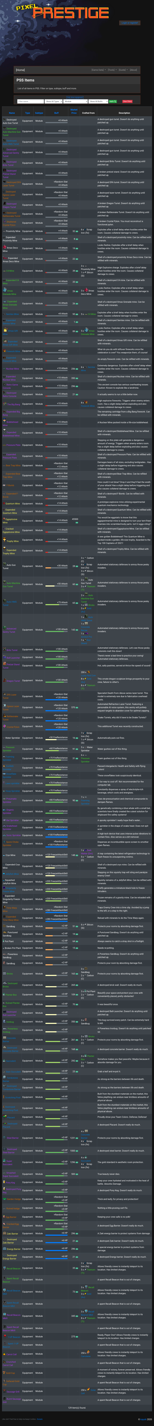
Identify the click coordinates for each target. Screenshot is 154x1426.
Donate (40, 1419)
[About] (133, 70)
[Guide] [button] (122, 70)
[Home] (20, 70)
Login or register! (130, 23)
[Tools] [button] (111, 70)
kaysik (144, 1419)
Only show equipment (75, 97)
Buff (56, 113)
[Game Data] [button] (98, 70)
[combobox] (30, 101)
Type (27, 113)
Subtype (39, 113)
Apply (112, 101)
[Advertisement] (77, 46)
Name (12, 113)
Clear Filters (127, 101)
